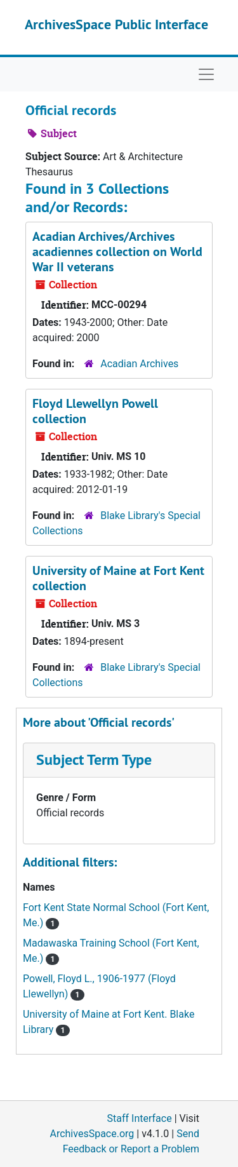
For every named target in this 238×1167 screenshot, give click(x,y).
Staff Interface (139, 1118)
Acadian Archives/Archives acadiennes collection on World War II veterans (117, 251)
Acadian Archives (139, 364)
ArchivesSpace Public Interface (116, 24)
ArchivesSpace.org (92, 1134)
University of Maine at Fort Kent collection (118, 578)
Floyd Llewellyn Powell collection (95, 411)
